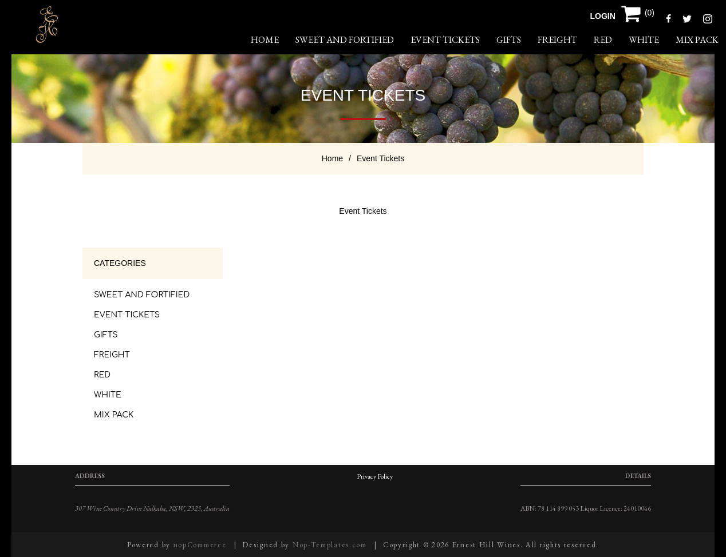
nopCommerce (200, 545)
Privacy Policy (375, 476)
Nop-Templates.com (330, 545)
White (644, 40)
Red (603, 40)
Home (332, 158)
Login (602, 16)
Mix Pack (697, 40)
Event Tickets (445, 40)
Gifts (508, 40)
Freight (557, 40)
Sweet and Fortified (344, 40)
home (265, 40)
